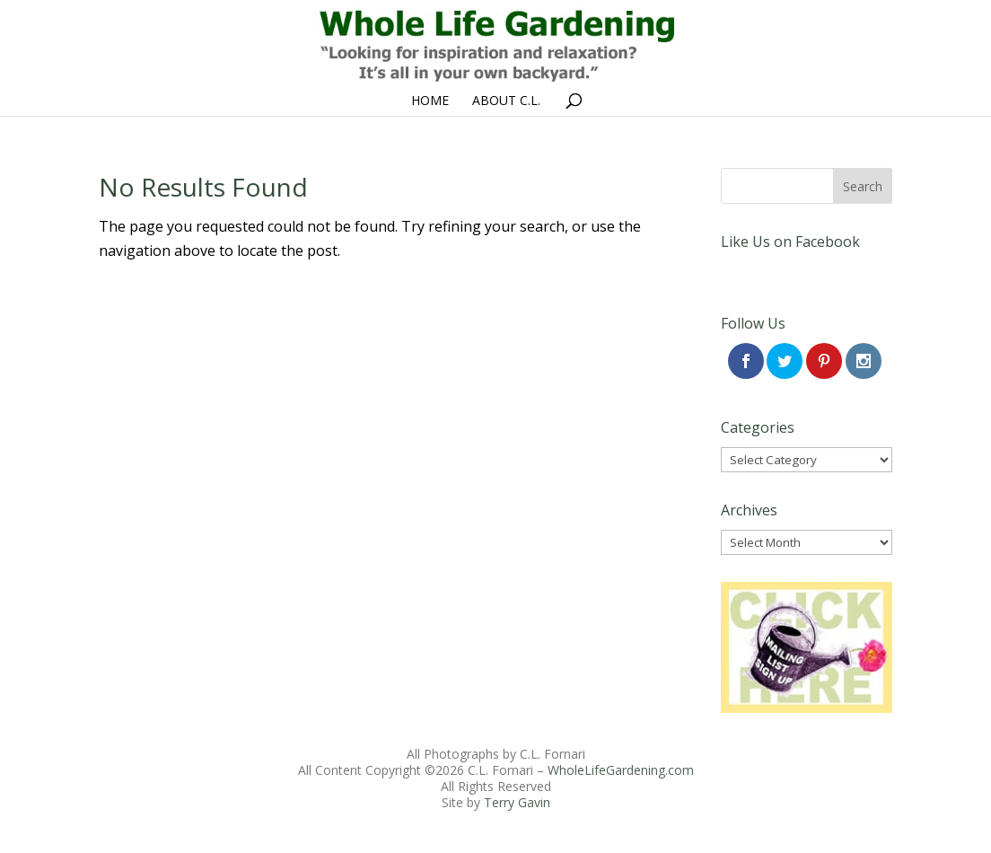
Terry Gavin (517, 802)
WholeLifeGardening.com (621, 769)
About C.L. (506, 101)
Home (430, 101)
